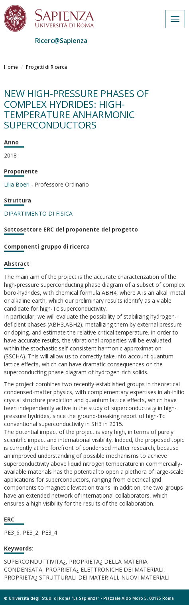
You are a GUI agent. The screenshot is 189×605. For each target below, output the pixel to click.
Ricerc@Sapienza (61, 40)
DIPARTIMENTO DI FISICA (38, 213)
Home (11, 67)
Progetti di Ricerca (46, 67)
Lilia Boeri (17, 184)
